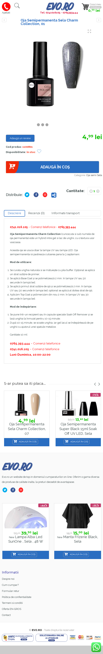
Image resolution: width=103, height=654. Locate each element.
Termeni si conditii (12, 602)
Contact (6, 615)
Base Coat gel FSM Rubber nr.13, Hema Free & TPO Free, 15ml (25, 541)
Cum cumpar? (10, 584)
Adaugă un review (20, 138)
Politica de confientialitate (16, 597)
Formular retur (10, 591)
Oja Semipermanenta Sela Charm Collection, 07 (27, 428)
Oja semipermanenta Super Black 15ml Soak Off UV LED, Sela (78, 428)
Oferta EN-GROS (11, 608)
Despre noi (8, 578)
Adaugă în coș (38, 167)
